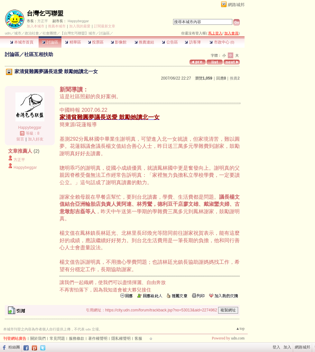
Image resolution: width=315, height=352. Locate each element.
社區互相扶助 (38, 54)
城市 (17, 33)
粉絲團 (14, 347)
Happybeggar (78, 21)
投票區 (96, 42)
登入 (276, 347)
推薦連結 (144, 42)
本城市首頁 (21, 42)
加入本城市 (35, 26)
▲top (240, 328)
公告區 (170, 42)
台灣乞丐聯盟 (45, 13)
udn (8, 33)
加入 (287, 347)
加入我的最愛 (79, 26)
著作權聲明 (97, 338)
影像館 (118, 42)
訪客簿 (192, 42)
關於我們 (38, 338)
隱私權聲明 (121, 338)
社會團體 (49, 33)
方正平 (42, 21)
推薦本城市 (57, 26)
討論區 (50, 42)
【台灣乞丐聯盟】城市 (78, 33)
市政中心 (221, 42)
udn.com (238, 338)
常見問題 (57, 338)
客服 (138, 338)
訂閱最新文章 (104, 26)
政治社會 (32, 33)
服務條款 (76, 338)
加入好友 (35, 139)
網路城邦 (236, 4)
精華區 (73, 42)
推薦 (235, 78)
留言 (20, 139)
